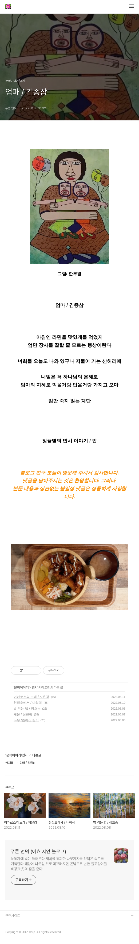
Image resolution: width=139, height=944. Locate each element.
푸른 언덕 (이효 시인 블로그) (38, 851)
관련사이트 (12, 916)
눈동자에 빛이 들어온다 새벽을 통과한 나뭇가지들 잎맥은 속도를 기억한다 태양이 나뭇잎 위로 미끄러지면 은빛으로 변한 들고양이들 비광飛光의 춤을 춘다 (59, 864)
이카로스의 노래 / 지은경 (31, 697)
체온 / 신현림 (23, 714)
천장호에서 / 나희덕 (28, 703)
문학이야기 (21, 687)
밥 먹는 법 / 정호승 (27, 708)
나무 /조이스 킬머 (26, 720)
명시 (34, 687)
